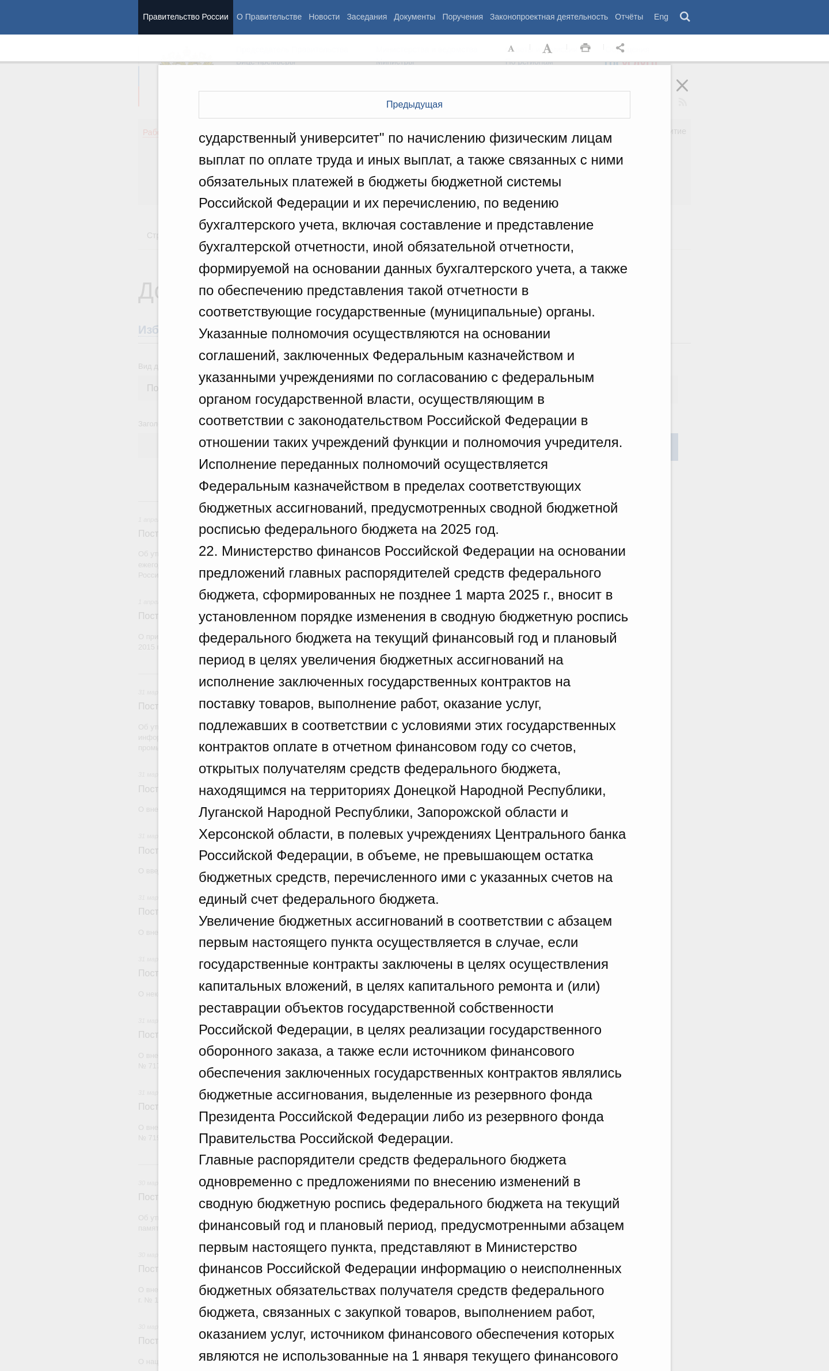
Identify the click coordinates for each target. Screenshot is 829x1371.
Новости (324, 16)
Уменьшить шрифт (512, 48)
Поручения (462, 16)
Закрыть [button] (690, 93)
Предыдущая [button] (414, 104)
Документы (414, 16)
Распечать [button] (585, 48)
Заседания (367, 16)
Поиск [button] (685, 17)
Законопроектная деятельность (549, 16)
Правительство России (185, 16)
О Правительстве (269, 16)
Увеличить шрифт (548, 48)
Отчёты (629, 16)
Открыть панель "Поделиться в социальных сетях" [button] (622, 48)
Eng (661, 16)
